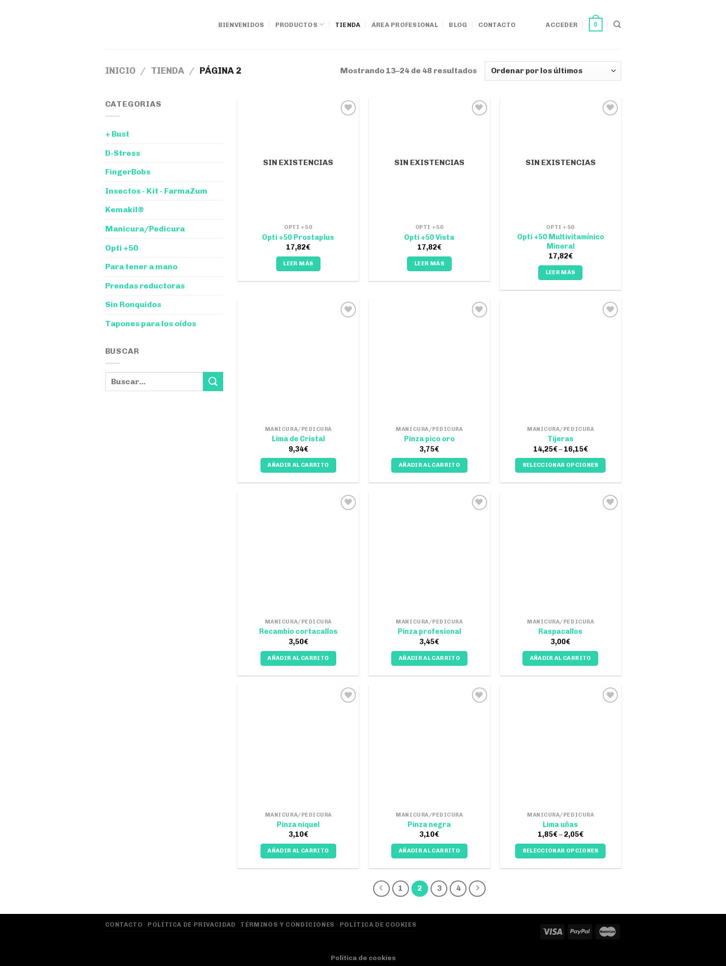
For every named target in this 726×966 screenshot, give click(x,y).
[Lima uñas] (560, 745)
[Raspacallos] (560, 553)
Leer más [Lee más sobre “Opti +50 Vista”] (429, 263)
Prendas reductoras (145, 285)
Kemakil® (124, 209)
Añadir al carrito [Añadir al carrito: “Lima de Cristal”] (298, 464)
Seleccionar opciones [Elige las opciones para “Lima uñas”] (561, 850)
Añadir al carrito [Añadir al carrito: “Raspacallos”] (560, 657)
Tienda (348, 24)
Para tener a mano (141, 266)
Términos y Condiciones (287, 924)
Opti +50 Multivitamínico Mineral (560, 241)
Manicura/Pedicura (145, 228)
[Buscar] (617, 24)
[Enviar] (213, 381)
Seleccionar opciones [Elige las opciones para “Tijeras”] (561, 464)
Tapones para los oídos (150, 323)
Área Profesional (405, 24)
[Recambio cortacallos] (298, 553)
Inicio (120, 70)
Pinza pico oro (429, 438)
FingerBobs (127, 171)
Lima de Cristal (298, 438)
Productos (299, 24)
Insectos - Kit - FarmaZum (156, 191)
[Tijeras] (560, 360)
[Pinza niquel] (298, 745)
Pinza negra (429, 824)
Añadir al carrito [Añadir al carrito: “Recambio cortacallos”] (298, 657)
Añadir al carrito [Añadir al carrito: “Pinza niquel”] (298, 850)
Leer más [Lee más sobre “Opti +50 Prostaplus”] (298, 263)
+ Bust (117, 134)
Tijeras (561, 438)
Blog (458, 24)
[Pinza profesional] (429, 553)
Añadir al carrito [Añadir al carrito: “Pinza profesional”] (429, 657)
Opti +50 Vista (429, 237)
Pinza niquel (298, 824)
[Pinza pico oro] (429, 360)
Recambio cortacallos (298, 631)
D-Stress (122, 153)
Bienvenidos (241, 24)
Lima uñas (560, 824)
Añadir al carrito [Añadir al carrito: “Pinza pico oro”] (429, 464)
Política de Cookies (378, 924)
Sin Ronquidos (133, 304)
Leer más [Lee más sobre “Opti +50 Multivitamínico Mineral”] (561, 272)
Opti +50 (121, 248)
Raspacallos (560, 631)
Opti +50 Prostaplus (298, 237)
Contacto (497, 24)
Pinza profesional (429, 631)
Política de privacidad (191, 924)
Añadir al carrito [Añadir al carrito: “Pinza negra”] (429, 850)
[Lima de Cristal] (298, 360)
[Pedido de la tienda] (553, 71)
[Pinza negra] (429, 745)
